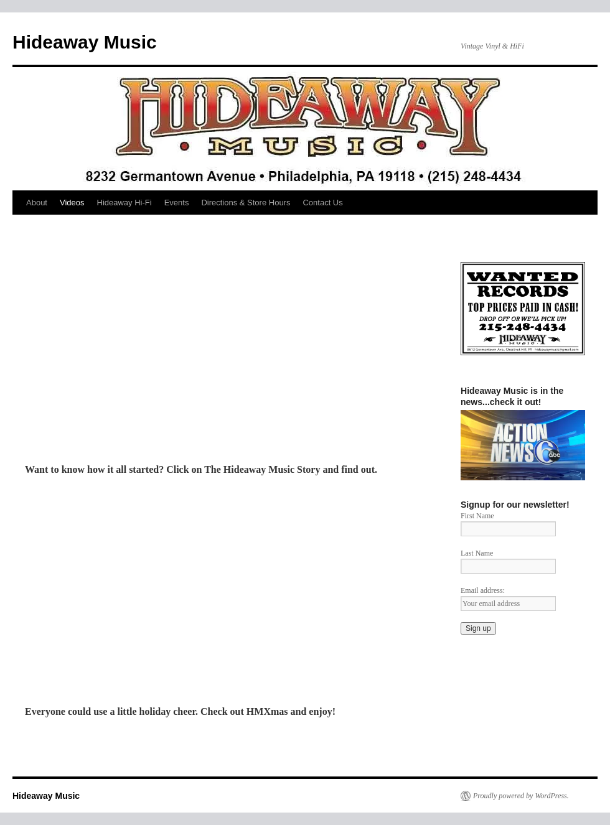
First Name (477, 515)
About (36, 202)
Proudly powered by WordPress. (521, 795)
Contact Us (322, 202)
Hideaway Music (84, 42)
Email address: (483, 590)
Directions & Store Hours (245, 202)
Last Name (477, 553)
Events (176, 202)
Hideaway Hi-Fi (124, 202)
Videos (72, 202)
